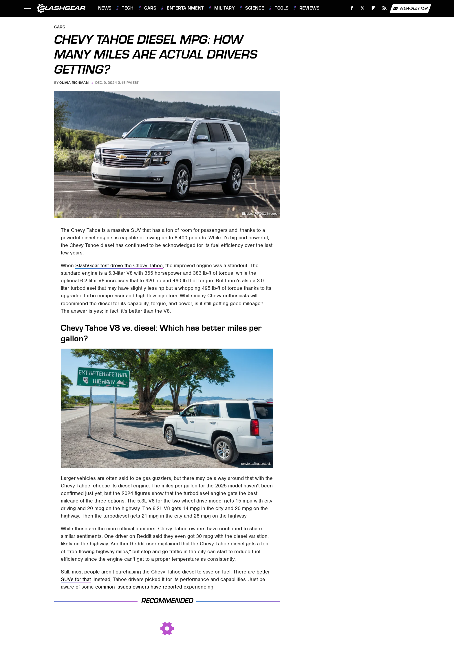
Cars (150, 8)
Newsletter (410, 8)
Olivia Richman (74, 83)
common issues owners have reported (138, 587)
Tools (282, 8)
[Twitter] (362, 8)
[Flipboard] (373, 8)
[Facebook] (351, 8)
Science (254, 8)
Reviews (309, 8)
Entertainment (185, 8)
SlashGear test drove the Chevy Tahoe (119, 265)
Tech (127, 8)
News (104, 8)
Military (224, 8)
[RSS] (384, 8)
